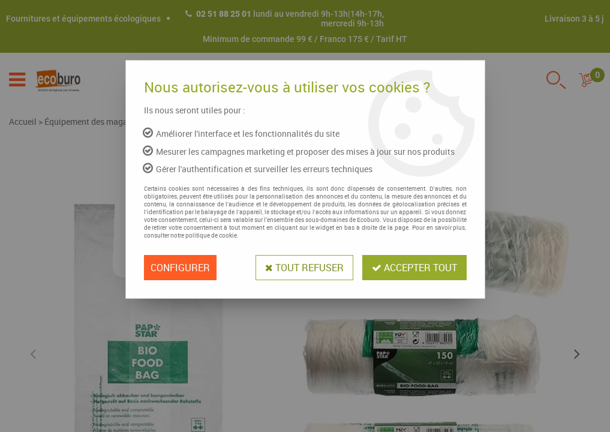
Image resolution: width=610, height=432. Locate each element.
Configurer (180, 267)
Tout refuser (304, 267)
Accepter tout (414, 267)
